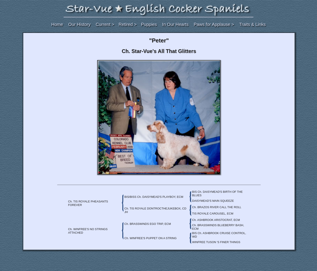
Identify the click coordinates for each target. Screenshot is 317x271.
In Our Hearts (175, 24)
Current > (105, 24)
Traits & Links (252, 24)
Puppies (149, 24)
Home (57, 24)
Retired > (128, 24)
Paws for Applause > (214, 24)
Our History (79, 24)
